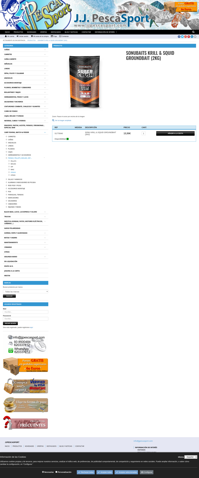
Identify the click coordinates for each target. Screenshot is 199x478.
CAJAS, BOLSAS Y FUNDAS (14, 116)
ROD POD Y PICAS (13, 185)
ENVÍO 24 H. (8, 266)
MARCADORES (12, 198)
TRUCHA (7, 217)
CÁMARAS (8, 247)
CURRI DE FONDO (10, 111)
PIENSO (12, 172)
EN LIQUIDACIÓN (10, 261)
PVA (8, 192)
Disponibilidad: (60, 139)
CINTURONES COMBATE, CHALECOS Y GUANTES (22, 106)
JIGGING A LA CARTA (12, 271)
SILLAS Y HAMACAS (14, 179)
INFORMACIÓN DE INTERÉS (105, 32)
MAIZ (11, 169)
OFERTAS (43, 32)
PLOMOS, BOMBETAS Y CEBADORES (17, 87)
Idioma (181, 457)
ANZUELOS (8, 78)
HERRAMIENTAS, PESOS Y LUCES (16, 97)
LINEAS (7, 68)
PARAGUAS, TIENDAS (14, 195)
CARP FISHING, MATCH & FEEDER (16, 132)
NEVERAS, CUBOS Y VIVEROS (14, 121)
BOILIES (12, 164)
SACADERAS (11, 201)
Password (7, 316)
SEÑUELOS (8, 64)
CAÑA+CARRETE (10, 59)
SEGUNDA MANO (10, 257)
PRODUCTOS (18, 32)
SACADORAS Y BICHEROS (13, 102)
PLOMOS (10, 149)
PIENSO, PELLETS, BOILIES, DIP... (19, 158)
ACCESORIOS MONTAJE (12, 83)
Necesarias (49, 472)
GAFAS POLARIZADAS (12, 228)
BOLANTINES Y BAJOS (12, 92)
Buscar (9, 296)
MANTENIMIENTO (11, 242)
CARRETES (8, 54)
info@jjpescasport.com (143, 441)
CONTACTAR (86, 32)
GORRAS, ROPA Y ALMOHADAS (15, 233)
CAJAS (9, 152)
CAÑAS (7, 50)
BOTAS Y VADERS (10, 238)
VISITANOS (141, 450)
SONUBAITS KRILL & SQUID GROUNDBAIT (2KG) (52, 40)
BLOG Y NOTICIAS (71, 32)
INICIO (7, 32)
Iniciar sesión (10, 323)
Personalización (64, 472)
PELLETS (12, 161)
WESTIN (7, 276)
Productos (31, 40)
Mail (4, 309)
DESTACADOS (56, 32)
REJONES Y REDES (13, 207)
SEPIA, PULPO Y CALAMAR (14, 73)
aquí (31, 327)
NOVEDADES (31, 32)
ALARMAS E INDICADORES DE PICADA (21, 182)
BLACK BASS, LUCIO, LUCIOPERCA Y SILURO (20, 212)
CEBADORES (11, 204)
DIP (10, 167)
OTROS (11, 175)
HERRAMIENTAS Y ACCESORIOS (18, 155)
